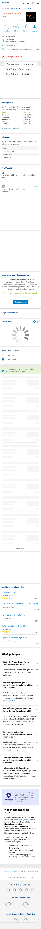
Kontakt (25, 74)
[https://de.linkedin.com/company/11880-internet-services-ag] (32, 890)
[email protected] (9, 701)
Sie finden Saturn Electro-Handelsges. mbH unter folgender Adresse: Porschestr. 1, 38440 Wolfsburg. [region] (20, 672)
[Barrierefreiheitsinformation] (33, 2)
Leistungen (28, 64)
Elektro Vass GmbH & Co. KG (13, 626)
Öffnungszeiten (12, 64)
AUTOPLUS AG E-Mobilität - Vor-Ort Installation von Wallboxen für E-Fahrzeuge (20, 603)
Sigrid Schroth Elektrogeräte (13, 637)
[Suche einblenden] (23, 2)
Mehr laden (20, 548)
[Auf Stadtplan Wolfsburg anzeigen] (39, 321)
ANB (32, 877)
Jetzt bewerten (20, 302)
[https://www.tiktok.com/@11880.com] (14, 890)
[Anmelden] (28, 2)
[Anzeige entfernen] (39, 920)
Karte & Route (11, 74)
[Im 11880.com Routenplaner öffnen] (34, 321)
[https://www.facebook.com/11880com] (9, 890)
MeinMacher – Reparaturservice (14, 615)
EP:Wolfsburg (7, 592)
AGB (28, 877)
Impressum (11, 877)
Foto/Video (10, 69)
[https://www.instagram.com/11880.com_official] (20, 890)
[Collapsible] (37, 663)
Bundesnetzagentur (21, 820)
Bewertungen (25, 69)
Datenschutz (21, 877)
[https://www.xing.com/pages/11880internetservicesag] (26, 890)
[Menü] (38, 2)
